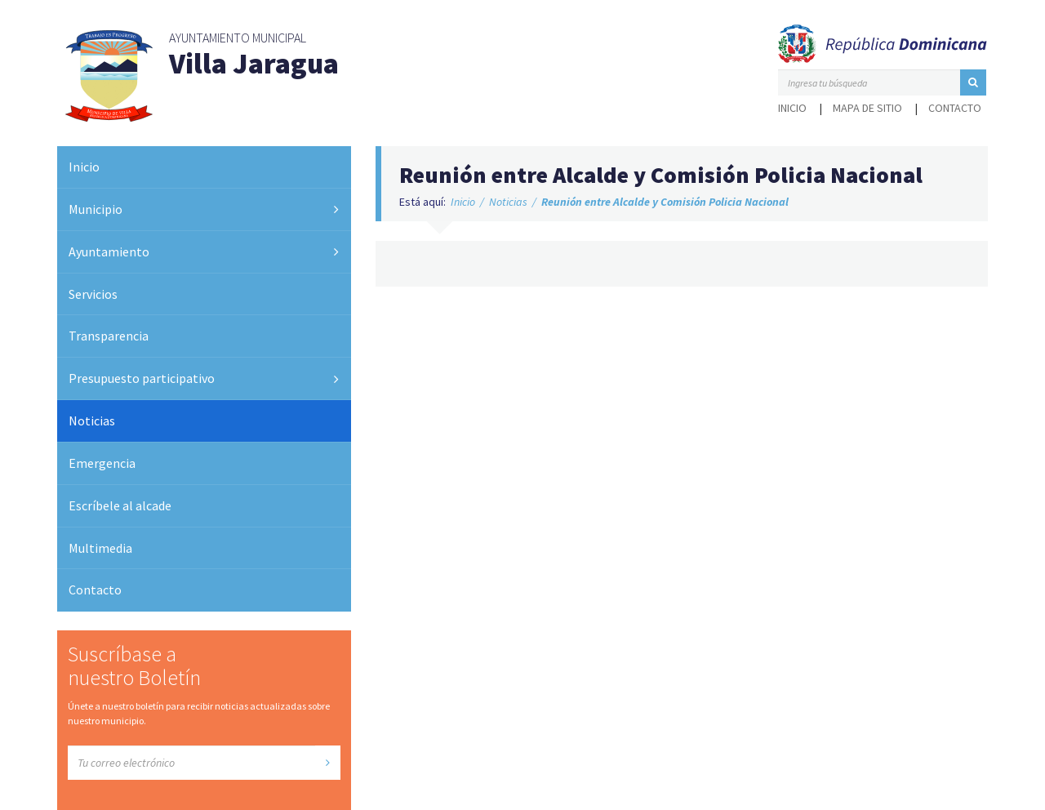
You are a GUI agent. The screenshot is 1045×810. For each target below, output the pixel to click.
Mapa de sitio (867, 107)
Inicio (792, 107)
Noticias (92, 420)
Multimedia (100, 548)
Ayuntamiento (109, 251)
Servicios (93, 294)
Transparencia (109, 335)
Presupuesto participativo (142, 378)
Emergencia (102, 463)
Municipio (95, 209)
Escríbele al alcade (120, 505)
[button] (973, 82)
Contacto (954, 107)
